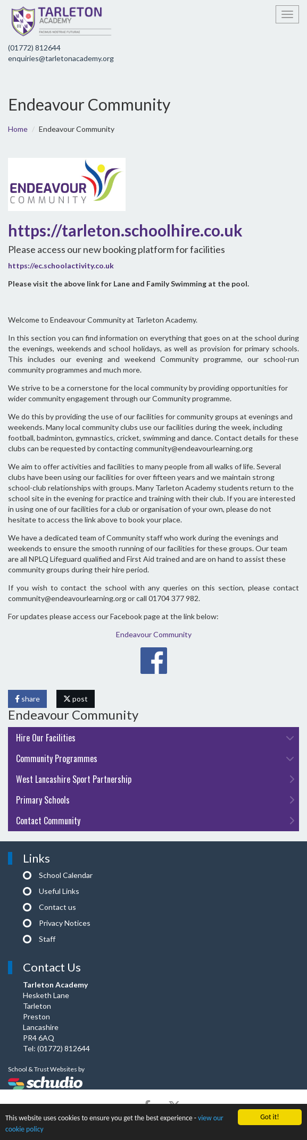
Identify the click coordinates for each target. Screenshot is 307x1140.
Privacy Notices (64, 922)
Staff (47, 938)
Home (18, 128)
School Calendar (66, 875)
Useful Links (59, 891)
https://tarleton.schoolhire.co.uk (125, 230)
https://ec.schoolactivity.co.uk (61, 265)
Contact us (57, 906)
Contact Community (155, 820)
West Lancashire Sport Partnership (155, 779)
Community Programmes (155, 758)
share (27, 698)
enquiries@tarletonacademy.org (61, 58)
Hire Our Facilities (155, 737)
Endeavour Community (154, 634)
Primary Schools (155, 799)
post (75, 698)
